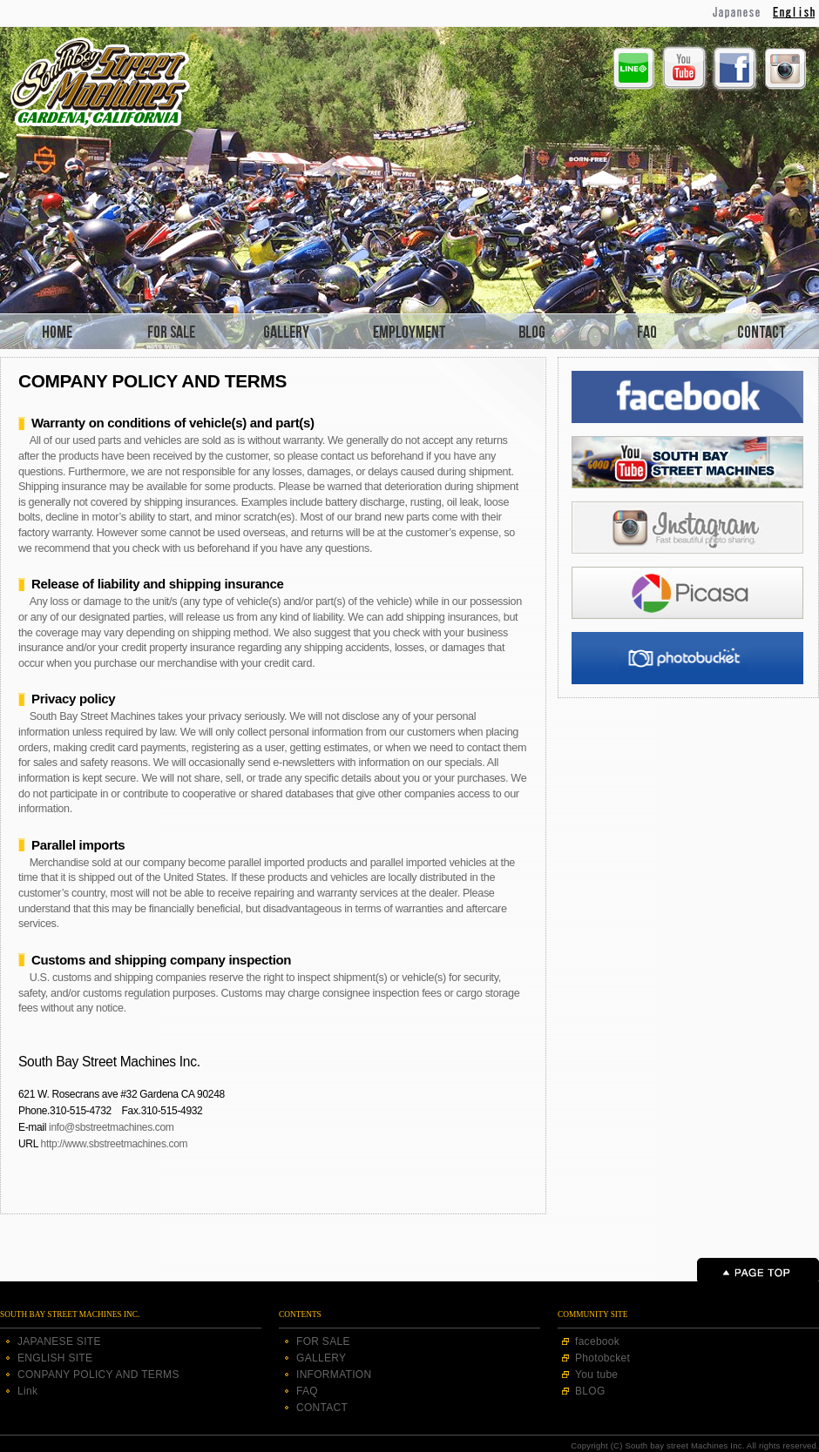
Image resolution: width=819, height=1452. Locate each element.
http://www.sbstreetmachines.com (114, 1144)
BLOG (590, 1391)
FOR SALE (323, 1341)
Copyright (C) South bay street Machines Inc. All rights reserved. (695, 1445)
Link (27, 1391)
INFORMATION (333, 1374)
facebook (597, 1341)
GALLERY (321, 1358)
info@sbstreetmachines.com (111, 1127)
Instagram (785, 68)
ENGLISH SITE (54, 1358)
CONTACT (322, 1408)
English (796, 12)
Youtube (684, 68)
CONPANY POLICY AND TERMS (98, 1374)
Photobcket (602, 1358)
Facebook (734, 68)
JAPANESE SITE (59, 1341)
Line (633, 68)
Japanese (738, 12)
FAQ (307, 1391)
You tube (596, 1374)
